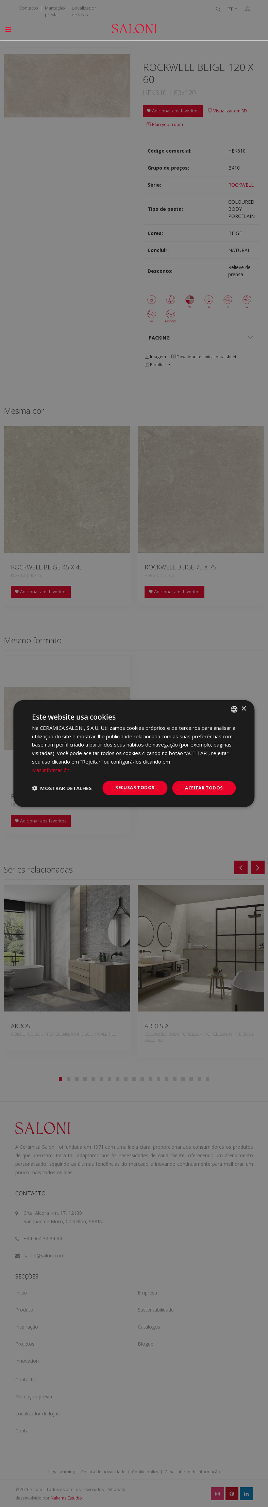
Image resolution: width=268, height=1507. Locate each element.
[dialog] (133, 754)
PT (231, 9)
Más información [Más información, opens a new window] (51, 769)
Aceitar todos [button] (202, 788)
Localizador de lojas (84, 11)
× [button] (243, 708)
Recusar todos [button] (131, 787)
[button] (62, 788)
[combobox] (234, 708)
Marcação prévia (55, 11)
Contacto (28, 8)
